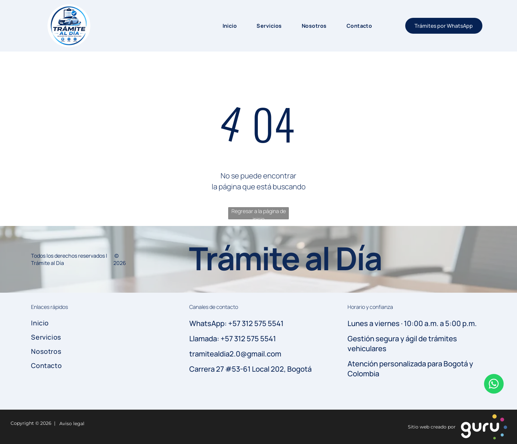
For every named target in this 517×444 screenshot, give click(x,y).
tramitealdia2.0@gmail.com (235, 354)
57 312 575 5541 (250, 339)
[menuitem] (223, 25)
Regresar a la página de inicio (258, 213)
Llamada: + (207, 339)
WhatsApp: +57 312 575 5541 (236, 323)
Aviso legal (70, 423)
